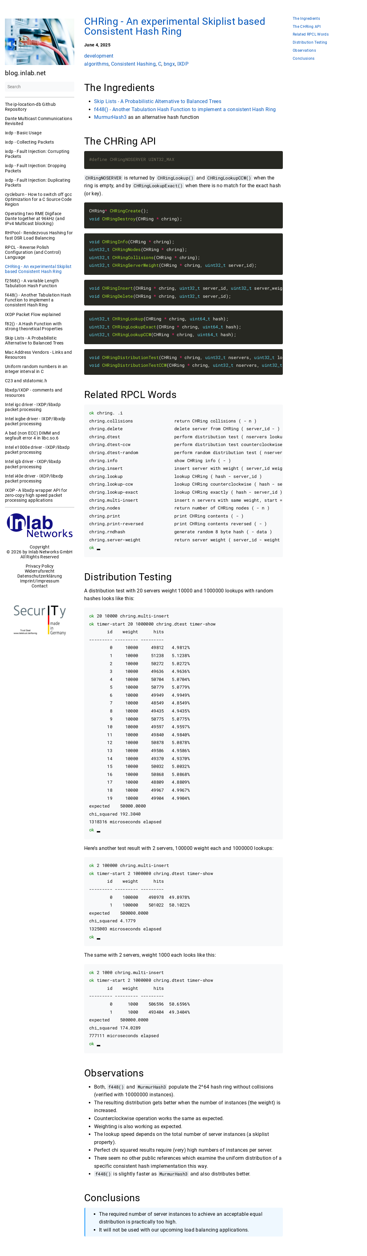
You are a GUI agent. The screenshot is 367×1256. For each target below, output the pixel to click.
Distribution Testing (310, 43)
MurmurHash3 (110, 117)
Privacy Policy (40, 566)
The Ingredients (306, 19)
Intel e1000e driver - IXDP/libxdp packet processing (37, 450)
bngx (169, 64)
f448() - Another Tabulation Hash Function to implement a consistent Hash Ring (38, 299)
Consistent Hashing (133, 64)
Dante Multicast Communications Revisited (38, 121)
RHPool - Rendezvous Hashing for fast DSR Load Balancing (39, 235)
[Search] (39, 87)
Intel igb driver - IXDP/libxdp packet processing (33, 464)
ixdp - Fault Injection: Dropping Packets (35, 168)
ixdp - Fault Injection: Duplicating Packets (38, 183)
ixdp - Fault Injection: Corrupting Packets (37, 154)
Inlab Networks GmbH (50, 551)
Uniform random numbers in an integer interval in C (36, 369)
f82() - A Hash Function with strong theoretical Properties (34, 326)
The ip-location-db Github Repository (30, 107)
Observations (304, 51)
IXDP (182, 64)
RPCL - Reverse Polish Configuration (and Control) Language (33, 252)
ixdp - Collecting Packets (29, 142)
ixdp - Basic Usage (23, 132)
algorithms (96, 64)
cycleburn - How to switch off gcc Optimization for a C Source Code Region (38, 199)
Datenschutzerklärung (39, 576)
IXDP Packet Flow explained (33, 314)
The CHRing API (307, 27)
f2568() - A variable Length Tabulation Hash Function (32, 283)
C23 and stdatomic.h (26, 380)
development (99, 56)
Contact (40, 585)
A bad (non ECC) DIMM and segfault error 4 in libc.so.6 (32, 435)
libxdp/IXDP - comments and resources (34, 392)
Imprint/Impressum (39, 580)
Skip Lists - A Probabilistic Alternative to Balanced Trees (34, 340)
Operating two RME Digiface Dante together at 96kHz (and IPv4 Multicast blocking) (35, 218)
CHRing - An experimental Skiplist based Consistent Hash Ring (38, 269)
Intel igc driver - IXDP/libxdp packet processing (33, 407)
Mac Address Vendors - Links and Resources (38, 355)
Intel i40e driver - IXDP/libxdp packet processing (34, 478)
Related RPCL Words (311, 34)
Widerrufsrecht (40, 571)
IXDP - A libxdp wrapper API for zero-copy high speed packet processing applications (36, 495)
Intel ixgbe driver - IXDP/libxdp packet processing (35, 421)
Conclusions (304, 59)
